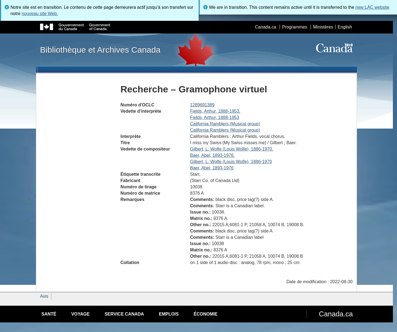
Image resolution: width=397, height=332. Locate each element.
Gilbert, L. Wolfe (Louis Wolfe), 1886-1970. (231, 149)
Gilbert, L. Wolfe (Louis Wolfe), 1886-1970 (231, 161)
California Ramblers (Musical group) (225, 123)
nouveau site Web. (40, 13)
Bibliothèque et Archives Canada (100, 49)
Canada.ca (265, 27)
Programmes (294, 27)
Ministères (323, 27)
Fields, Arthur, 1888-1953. (215, 111)
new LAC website (373, 7)
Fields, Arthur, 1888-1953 (214, 117)
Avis (44, 296)
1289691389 (202, 105)
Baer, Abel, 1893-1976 (211, 168)
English (345, 27)
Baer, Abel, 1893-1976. (212, 155)
